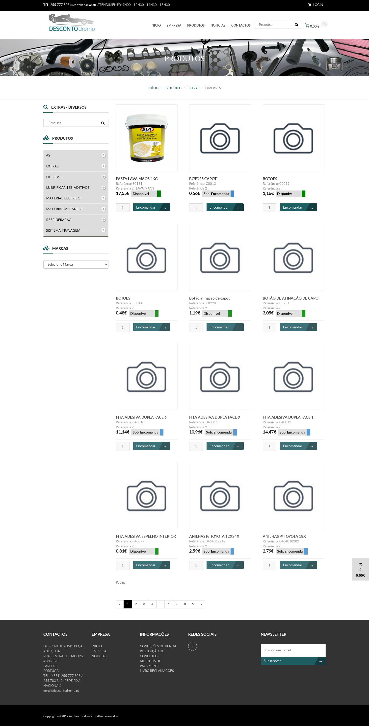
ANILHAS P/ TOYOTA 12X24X (214, 539)
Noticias (218, 25)
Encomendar (153, 208)
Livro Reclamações (157, 671)
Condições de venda (158, 646)
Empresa (174, 25)
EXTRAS (193, 88)
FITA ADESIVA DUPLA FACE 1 (288, 420)
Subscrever (295, 661)
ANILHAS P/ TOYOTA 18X (284, 539)
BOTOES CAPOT (203, 179)
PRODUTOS (196, 25)
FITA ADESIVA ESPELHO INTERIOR (146, 539)
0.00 (359, 575)
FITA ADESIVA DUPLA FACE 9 (214, 420)
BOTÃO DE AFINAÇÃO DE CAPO (290, 301)
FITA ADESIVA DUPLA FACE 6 (141, 420)
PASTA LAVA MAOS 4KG (137, 179)
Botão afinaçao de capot (209, 301)
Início (156, 25)
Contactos (241, 25)
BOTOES (270, 179)
